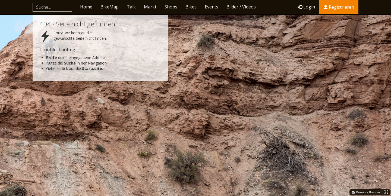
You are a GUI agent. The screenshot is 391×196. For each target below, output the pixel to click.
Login (306, 7)
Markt (150, 7)
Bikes (191, 7)
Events (211, 7)
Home (86, 7)
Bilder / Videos (241, 7)
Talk (131, 7)
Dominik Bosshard (367, 192)
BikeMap (109, 7)
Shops (171, 7)
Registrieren (338, 7)
